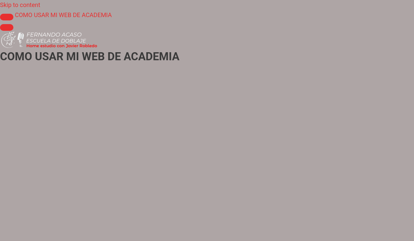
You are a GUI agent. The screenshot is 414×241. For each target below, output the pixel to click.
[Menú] (6, 27)
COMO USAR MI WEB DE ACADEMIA (63, 14)
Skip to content (20, 4)
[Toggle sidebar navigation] (6, 17)
